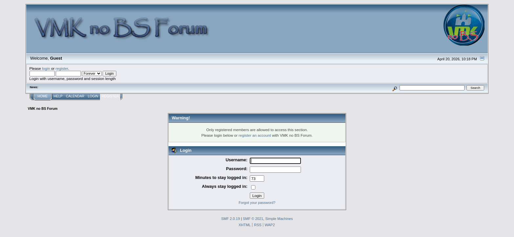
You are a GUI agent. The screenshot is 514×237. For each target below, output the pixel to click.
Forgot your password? (257, 203)
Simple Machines (279, 219)
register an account (255, 135)
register (62, 68)
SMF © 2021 (253, 219)
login (46, 68)
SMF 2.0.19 (230, 219)
